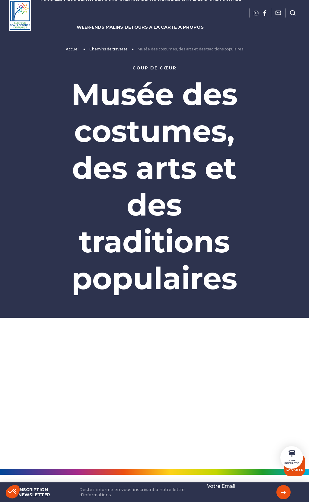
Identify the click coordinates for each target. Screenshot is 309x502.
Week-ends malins (104, 18)
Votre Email (221, 486)
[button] (12, 491)
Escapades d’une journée (202, 8)
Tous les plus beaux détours (85, 8)
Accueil (103, 46)
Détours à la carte (151, 18)
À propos (187, 18)
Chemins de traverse (146, 8)
